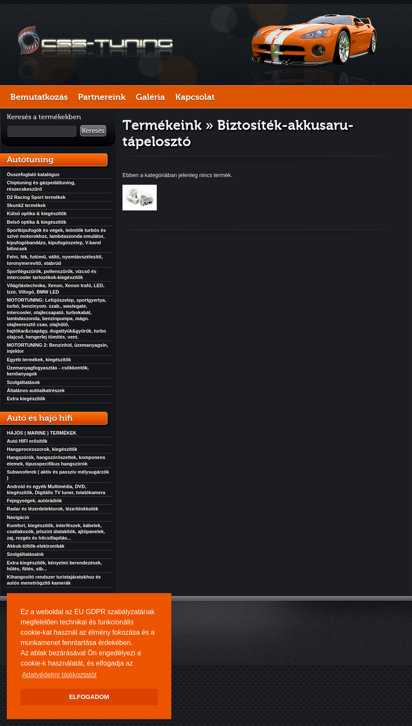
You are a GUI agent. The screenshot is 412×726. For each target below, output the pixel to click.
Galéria (150, 97)
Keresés (93, 131)
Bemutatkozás (39, 97)
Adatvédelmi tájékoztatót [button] (59, 674)
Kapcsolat (195, 97)
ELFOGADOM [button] (89, 696)
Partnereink (101, 97)
